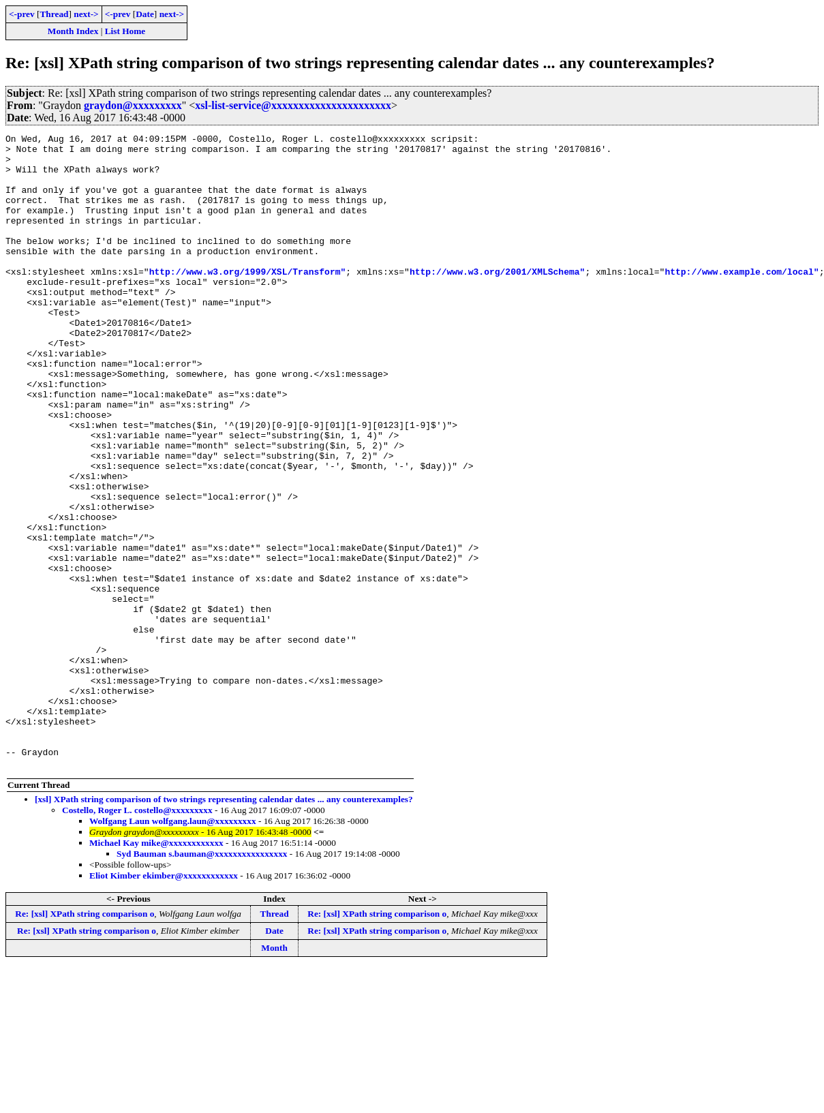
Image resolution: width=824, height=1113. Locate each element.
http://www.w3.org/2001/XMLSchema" (497, 300)
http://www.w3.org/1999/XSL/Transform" (247, 300)
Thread (54, 14)
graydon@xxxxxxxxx (133, 105)
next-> (86, 14)
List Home (125, 31)
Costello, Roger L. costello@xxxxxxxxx (137, 937)
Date (145, 14)
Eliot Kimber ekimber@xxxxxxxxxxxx (163, 1002)
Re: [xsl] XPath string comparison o (84, 1040)
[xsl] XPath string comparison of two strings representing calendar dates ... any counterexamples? (224, 926)
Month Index (73, 31)
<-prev (22, 14)
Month (274, 1074)
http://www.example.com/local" (742, 300)
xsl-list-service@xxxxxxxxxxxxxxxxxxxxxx (293, 105)
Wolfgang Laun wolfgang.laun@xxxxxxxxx (172, 948)
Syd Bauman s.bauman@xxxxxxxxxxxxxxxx (202, 980)
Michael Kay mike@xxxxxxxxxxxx (156, 969)
